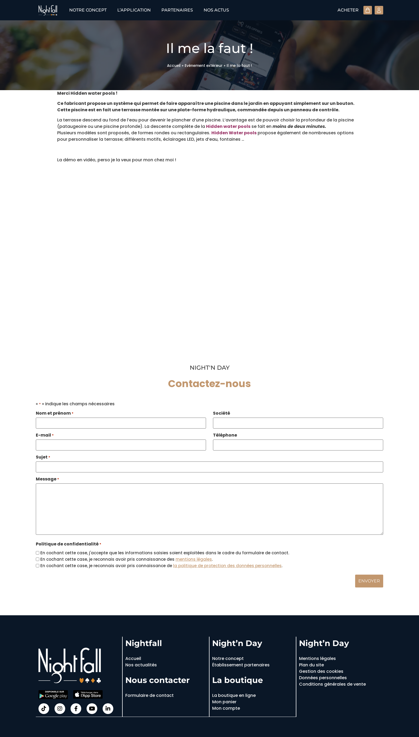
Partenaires (177, 10)
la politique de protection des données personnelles (227, 565)
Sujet (43, 457)
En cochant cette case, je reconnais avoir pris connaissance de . (161, 565)
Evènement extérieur (204, 65)
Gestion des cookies (321, 670)
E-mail (45, 435)
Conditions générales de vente (332, 683)
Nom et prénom (54, 413)
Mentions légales (317, 658)
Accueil (174, 65)
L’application (134, 10)
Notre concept (88, 10)
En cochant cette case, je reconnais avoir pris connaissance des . (126, 558)
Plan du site (311, 664)
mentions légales (194, 558)
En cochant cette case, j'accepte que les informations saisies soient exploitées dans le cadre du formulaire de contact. (164, 552)
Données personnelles (323, 677)
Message (47, 478)
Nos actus (216, 10)
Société (221, 413)
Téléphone (225, 435)
